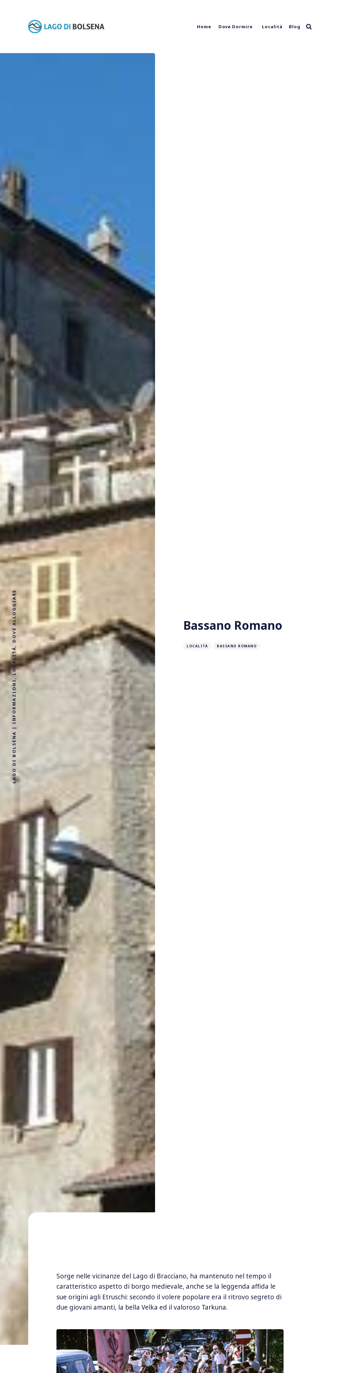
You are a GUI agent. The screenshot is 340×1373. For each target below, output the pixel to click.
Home (204, 27)
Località (272, 27)
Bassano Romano (237, 646)
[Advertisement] (170, 1247)
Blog (294, 27)
